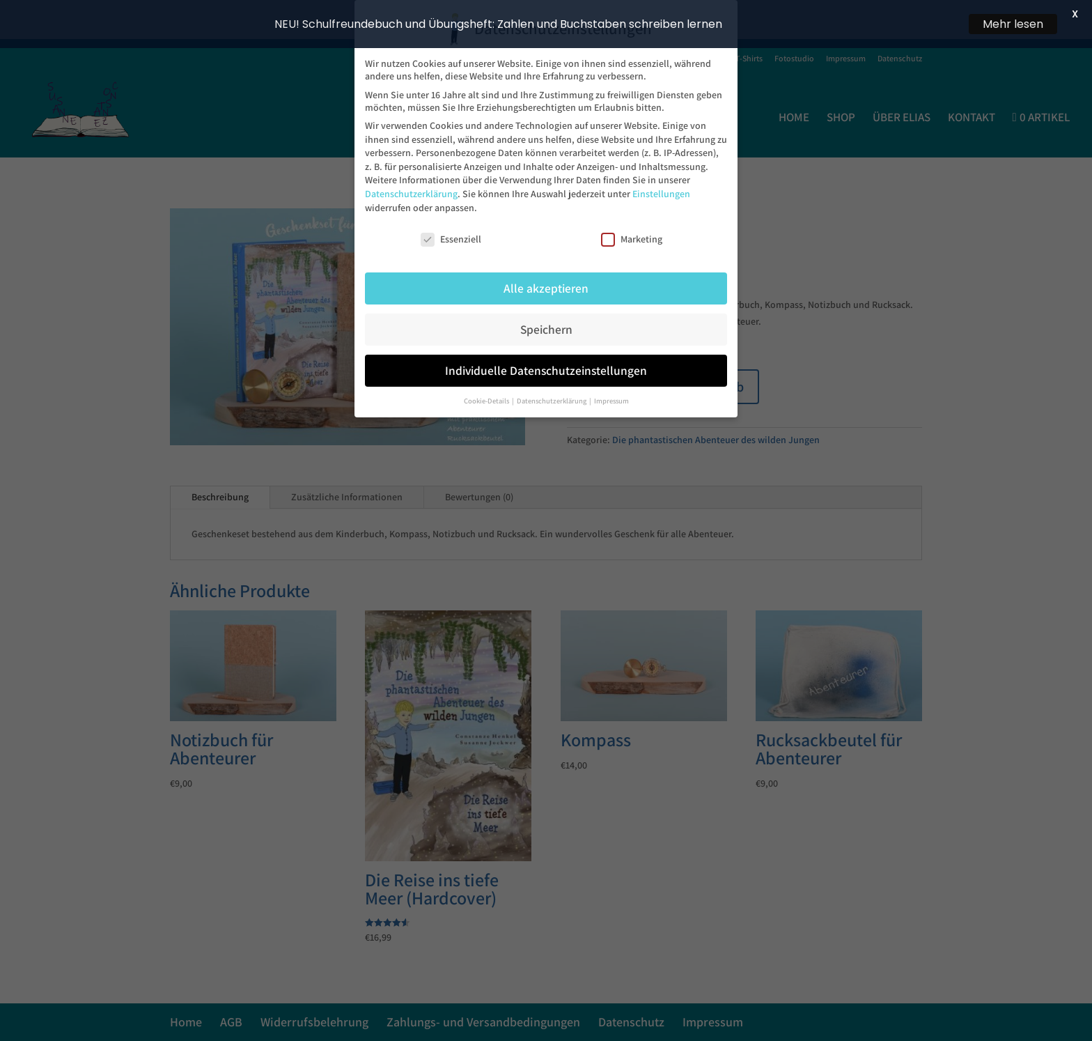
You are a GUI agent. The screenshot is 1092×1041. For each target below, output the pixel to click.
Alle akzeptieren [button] (546, 285)
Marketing (631, 236)
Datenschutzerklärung (411, 190)
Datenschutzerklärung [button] (552, 397)
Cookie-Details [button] (487, 397)
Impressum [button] (611, 397)
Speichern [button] (546, 326)
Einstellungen (661, 190)
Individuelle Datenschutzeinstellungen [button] (546, 367)
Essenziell (451, 236)
